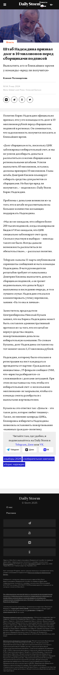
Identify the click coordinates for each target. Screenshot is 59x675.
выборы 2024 (12, 458)
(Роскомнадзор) (8, 564)
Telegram (20, 445)
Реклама (11, 513)
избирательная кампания (38, 458)
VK (41, 445)
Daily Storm (29, 4)
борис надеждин (14, 464)
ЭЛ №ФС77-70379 (34, 564)
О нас (9, 507)
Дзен (31, 445)
